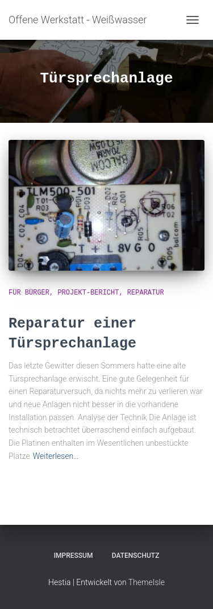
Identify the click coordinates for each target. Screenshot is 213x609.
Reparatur (145, 293)
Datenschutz (136, 556)
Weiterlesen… (56, 456)
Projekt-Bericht (88, 293)
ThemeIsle (146, 582)
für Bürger (29, 293)
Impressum (73, 556)
